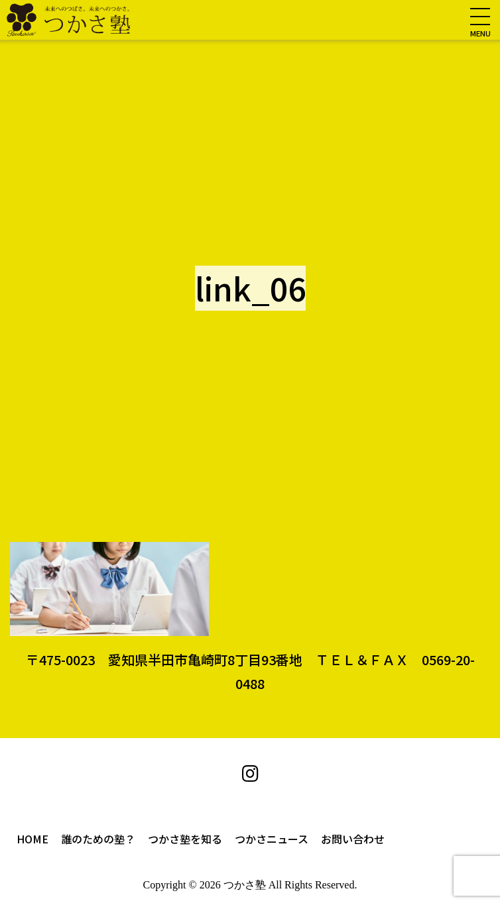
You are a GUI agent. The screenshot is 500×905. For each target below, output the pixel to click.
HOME (32, 838)
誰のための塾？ (98, 838)
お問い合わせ (353, 838)
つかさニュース (271, 838)
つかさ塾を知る (185, 838)
